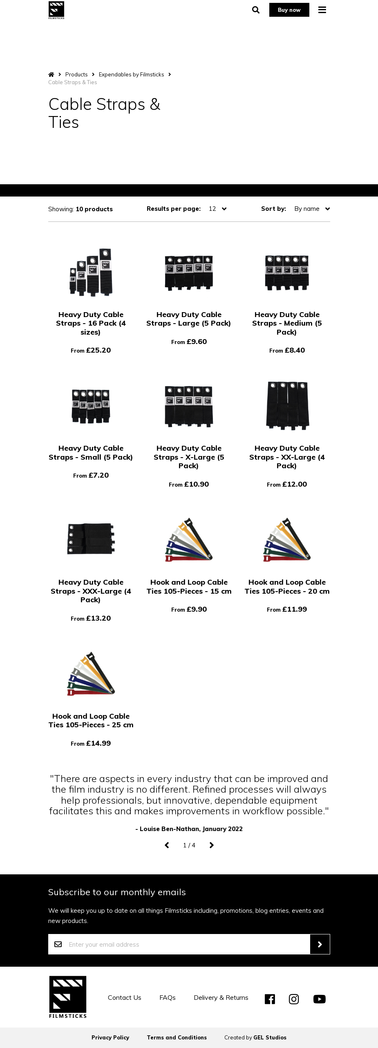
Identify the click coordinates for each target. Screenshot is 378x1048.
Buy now (288, 12)
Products (76, 74)
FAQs (167, 997)
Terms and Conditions (177, 1037)
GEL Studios (269, 1037)
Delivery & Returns (221, 997)
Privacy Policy (110, 1037)
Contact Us (124, 997)
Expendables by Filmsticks (131, 74)
